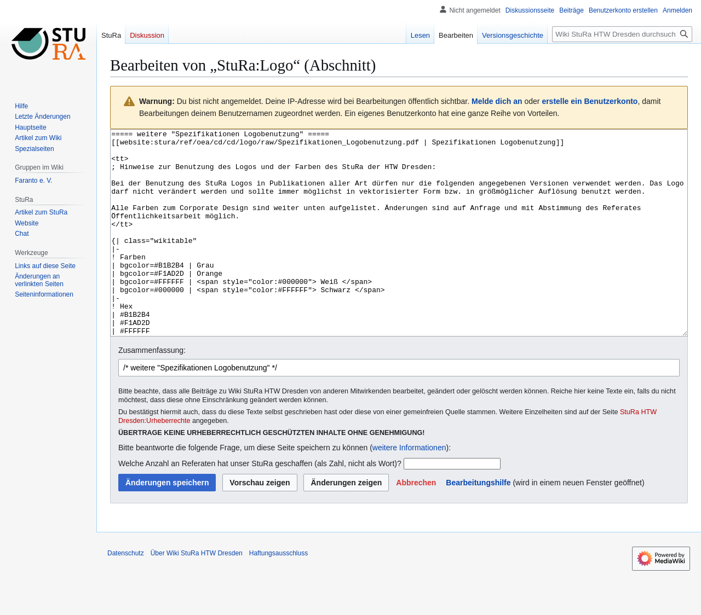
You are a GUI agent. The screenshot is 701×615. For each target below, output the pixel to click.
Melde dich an (497, 101)
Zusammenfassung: (152, 391)
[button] (416, 523)
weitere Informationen (409, 488)
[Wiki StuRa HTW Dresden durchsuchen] (622, 34)
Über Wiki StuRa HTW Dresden (197, 594)
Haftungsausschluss (278, 594)
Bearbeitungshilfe (478, 523)
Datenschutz (125, 594)
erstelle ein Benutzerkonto (589, 101)
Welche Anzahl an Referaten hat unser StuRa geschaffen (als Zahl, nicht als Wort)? (259, 504)
